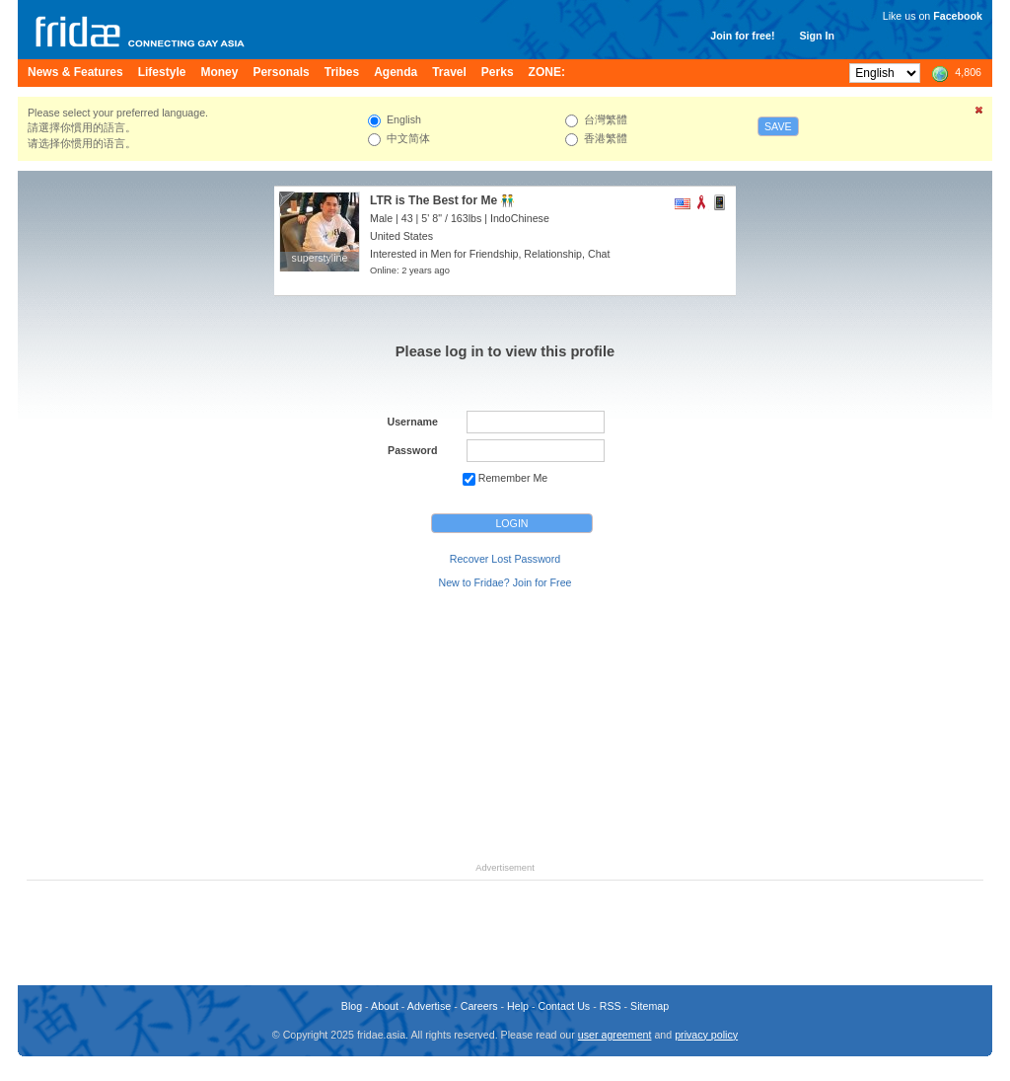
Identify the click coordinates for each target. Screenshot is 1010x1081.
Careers (479, 1006)
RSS (610, 1006)
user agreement (615, 1035)
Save (778, 126)
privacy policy (706, 1035)
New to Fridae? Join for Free (504, 582)
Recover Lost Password (505, 559)
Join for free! (742, 35)
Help (518, 1006)
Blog (351, 1006)
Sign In (816, 35)
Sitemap (649, 1006)
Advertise (429, 1006)
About (384, 1006)
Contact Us (564, 1006)
